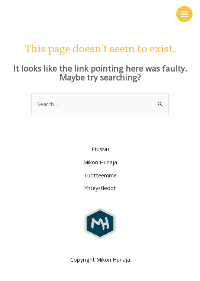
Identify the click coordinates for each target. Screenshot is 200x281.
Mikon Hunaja (100, 162)
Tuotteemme (100, 175)
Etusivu (100, 149)
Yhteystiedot (100, 188)
